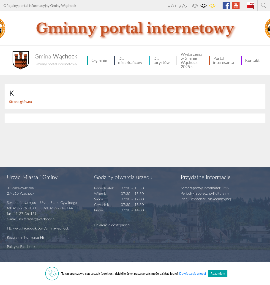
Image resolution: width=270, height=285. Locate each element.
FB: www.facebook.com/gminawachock (38, 228)
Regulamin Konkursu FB (25, 237)
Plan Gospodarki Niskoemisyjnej (206, 198)
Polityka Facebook (21, 246)
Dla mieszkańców (130, 60)
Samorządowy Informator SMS (205, 187)
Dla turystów (161, 60)
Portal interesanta (223, 60)
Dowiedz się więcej (192, 273)
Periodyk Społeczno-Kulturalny (205, 193)
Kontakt (252, 60)
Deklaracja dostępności (112, 225)
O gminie (99, 60)
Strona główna (20, 101)
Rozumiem (217, 273)
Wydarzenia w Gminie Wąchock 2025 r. (191, 60)
